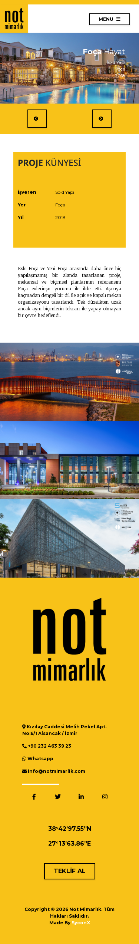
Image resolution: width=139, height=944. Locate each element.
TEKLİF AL (70, 871)
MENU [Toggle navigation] (109, 19)
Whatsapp (40, 758)
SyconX (81, 922)
